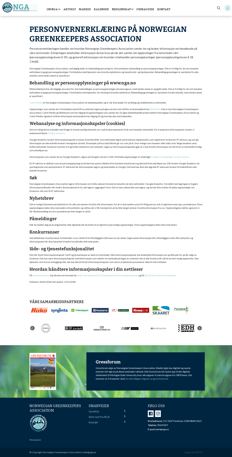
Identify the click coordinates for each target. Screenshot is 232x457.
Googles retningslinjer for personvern (169, 156)
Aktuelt (69, 9)
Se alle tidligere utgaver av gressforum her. (147, 378)
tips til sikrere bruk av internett (160, 275)
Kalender (101, 9)
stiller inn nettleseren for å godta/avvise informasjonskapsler (107, 275)
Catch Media (36, 102)
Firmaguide (145, 9)
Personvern (35, 439)
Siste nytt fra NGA (107, 416)
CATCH (198, 452)
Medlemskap (121, 9)
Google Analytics (56, 133)
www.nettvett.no (41, 275)
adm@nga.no (89, 452)
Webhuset (155, 109)
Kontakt (163, 9)
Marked (85, 9)
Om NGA (52, 9)
